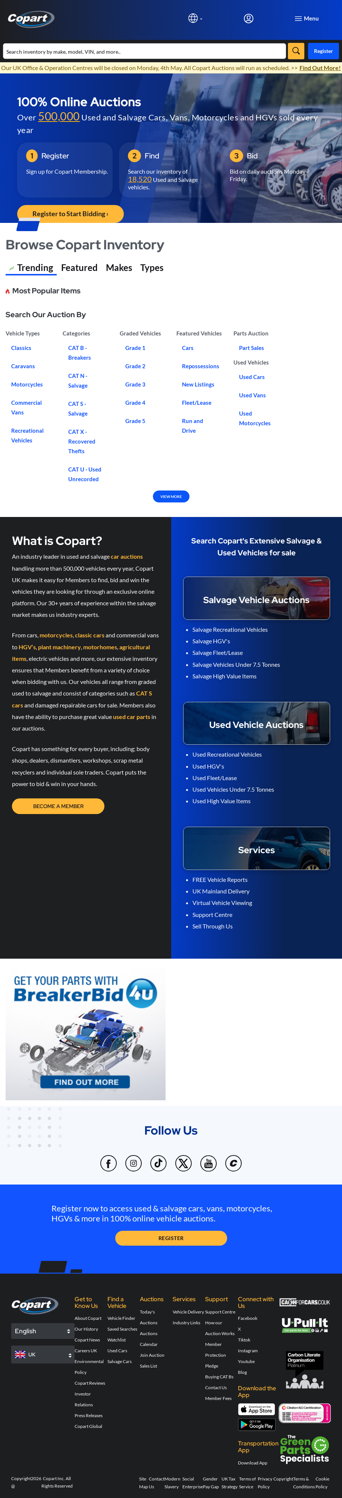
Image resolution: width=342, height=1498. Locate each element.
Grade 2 (135, 366)
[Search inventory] (144, 51)
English (25, 1331)
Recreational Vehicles (27, 435)
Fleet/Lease (196, 402)
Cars (188, 347)
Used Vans (252, 395)
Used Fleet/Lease (214, 777)
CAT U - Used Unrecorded (84, 474)
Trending (31, 268)
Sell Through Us (212, 926)
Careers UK (86, 1350)
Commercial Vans (26, 407)
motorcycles (56, 634)
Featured (79, 267)
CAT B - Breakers (79, 352)
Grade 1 (135, 347)
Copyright (283, 1479)
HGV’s (27, 646)
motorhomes (100, 646)
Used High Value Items (221, 800)
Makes (119, 267)
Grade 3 (135, 384)
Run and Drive (192, 425)
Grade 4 (135, 402)
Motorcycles (27, 384)
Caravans (23, 366)
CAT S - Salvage (78, 408)
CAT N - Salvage (78, 380)
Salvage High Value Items (224, 675)
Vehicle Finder (121, 1318)
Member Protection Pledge (215, 1355)
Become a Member (58, 806)
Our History (86, 1329)
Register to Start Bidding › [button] (70, 213)
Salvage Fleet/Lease (217, 652)
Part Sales (251, 347)
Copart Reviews (90, 1383)
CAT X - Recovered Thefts (81, 441)
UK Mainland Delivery (221, 891)
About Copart (88, 1318)
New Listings (198, 384)
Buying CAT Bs (219, 1376)
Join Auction (152, 1355)
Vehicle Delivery (188, 1312)
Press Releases (89, 1415)
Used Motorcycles (255, 418)
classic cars (89, 634)
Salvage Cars (119, 1361)
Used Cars (252, 376)
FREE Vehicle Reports (220, 879)
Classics (21, 347)
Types (151, 267)
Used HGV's (208, 766)
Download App (252, 1463)
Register (323, 51)
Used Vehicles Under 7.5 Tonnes (233, 789)
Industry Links (186, 1322)
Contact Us (216, 1387)
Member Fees (218, 1398)
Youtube (246, 1361)
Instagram (248, 1350)
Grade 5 (135, 420)
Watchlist (116, 1340)
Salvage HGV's (211, 640)
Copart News (87, 1340)
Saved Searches (122, 1329)
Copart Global (88, 1426)
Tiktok (244, 1340)
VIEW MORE (171, 496)
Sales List (148, 1366)
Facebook (247, 1318)
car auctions (127, 556)
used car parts (131, 716)
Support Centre (212, 914)
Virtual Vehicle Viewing (222, 902)
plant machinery (59, 646)
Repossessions (200, 366)
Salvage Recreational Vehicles (230, 629)
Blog (242, 1372)
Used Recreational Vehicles (227, 754)
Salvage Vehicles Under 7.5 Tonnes (236, 664)
